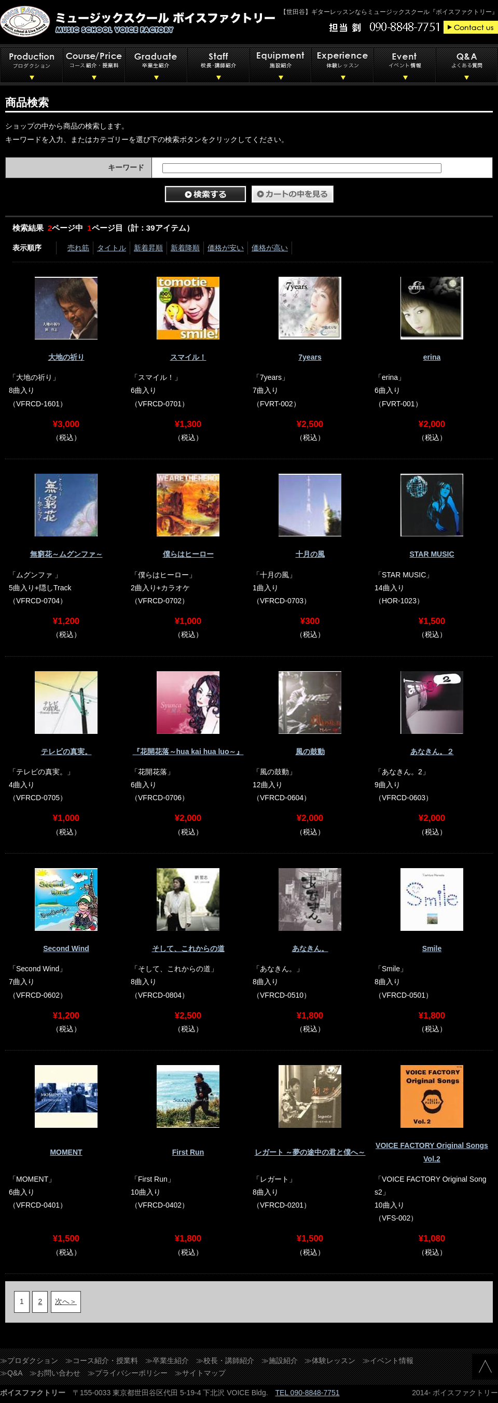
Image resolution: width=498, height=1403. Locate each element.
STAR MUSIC (431, 554)
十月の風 (310, 554)
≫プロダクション (29, 1360)
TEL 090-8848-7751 (307, 1392)
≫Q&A (11, 1373)
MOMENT (66, 1152)
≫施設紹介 (279, 1360)
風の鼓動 (310, 751)
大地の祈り (66, 357)
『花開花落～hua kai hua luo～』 (188, 751)
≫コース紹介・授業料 (101, 1360)
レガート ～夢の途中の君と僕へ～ (310, 1152)
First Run (188, 1152)
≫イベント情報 (388, 1360)
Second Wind (66, 948)
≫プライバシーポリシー (128, 1373)
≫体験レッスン (330, 1360)
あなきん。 (310, 948)
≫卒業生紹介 (167, 1360)
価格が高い (270, 248)
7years (309, 357)
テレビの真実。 (66, 751)
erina (431, 357)
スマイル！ (188, 357)
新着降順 (185, 248)
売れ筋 (78, 248)
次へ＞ (66, 1301)
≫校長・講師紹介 (225, 1360)
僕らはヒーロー (188, 554)
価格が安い (226, 248)
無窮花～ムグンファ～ (66, 554)
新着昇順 (148, 248)
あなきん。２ (432, 751)
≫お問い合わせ (55, 1373)
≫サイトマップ (200, 1373)
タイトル (111, 248)
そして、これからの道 (188, 948)
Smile (431, 948)
